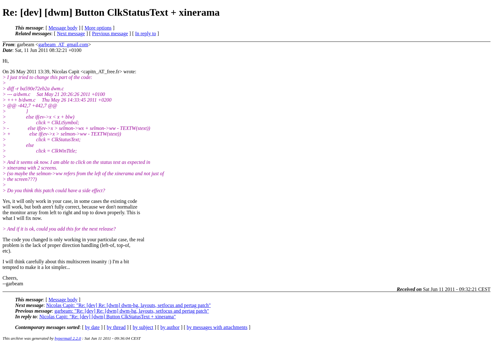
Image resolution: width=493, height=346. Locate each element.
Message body (62, 28)
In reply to (145, 33)
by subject (143, 327)
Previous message (110, 33)
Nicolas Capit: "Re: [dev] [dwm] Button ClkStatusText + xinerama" (107, 316)
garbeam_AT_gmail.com (63, 44)
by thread (116, 327)
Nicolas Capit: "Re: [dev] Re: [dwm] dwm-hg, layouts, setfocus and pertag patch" (128, 305)
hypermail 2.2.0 (68, 338)
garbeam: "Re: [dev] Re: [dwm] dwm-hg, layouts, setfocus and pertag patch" (131, 311)
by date (92, 327)
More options (98, 28)
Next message (71, 33)
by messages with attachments (217, 327)
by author (170, 327)
